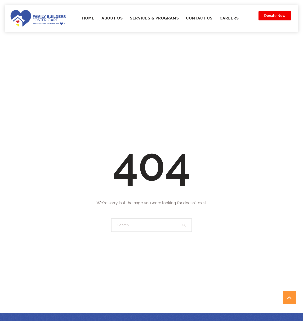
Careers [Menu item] (229, 18)
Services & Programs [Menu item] (154, 18)
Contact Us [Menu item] (199, 18)
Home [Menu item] (88, 18)
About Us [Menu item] (112, 18)
